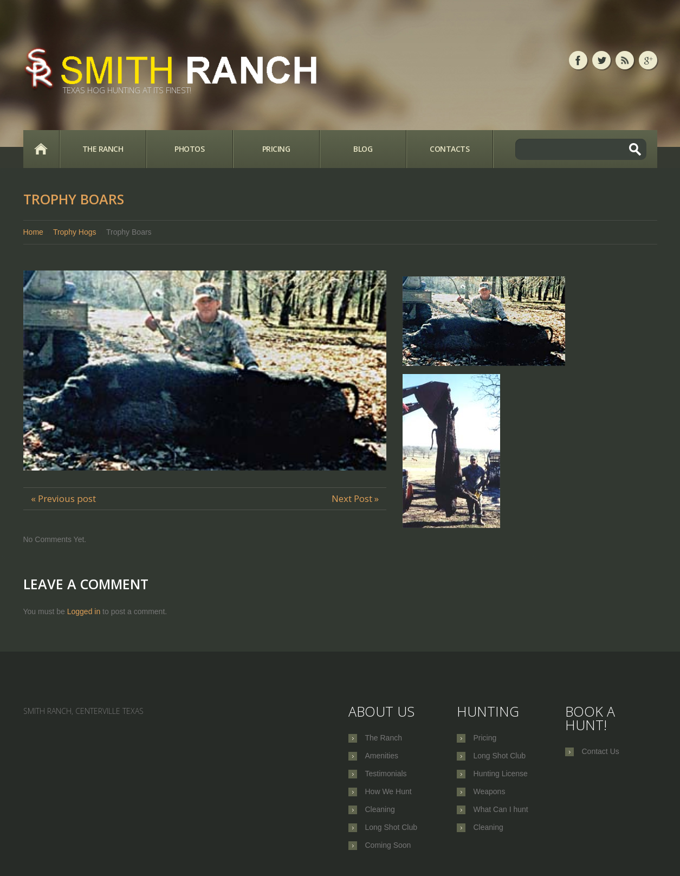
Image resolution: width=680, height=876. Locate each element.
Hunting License (501, 773)
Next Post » (355, 498)
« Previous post (63, 498)
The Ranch (103, 149)
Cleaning (380, 809)
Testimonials (386, 773)
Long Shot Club (391, 827)
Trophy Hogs (74, 232)
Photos (189, 149)
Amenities (381, 755)
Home (41, 149)
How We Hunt (388, 791)
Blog (362, 149)
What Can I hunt (501, 809)
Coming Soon (388, 845)
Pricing (276, 149)
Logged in (84, 611)
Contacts (449, 149)
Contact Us (600, 751)
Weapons (490, 791)
